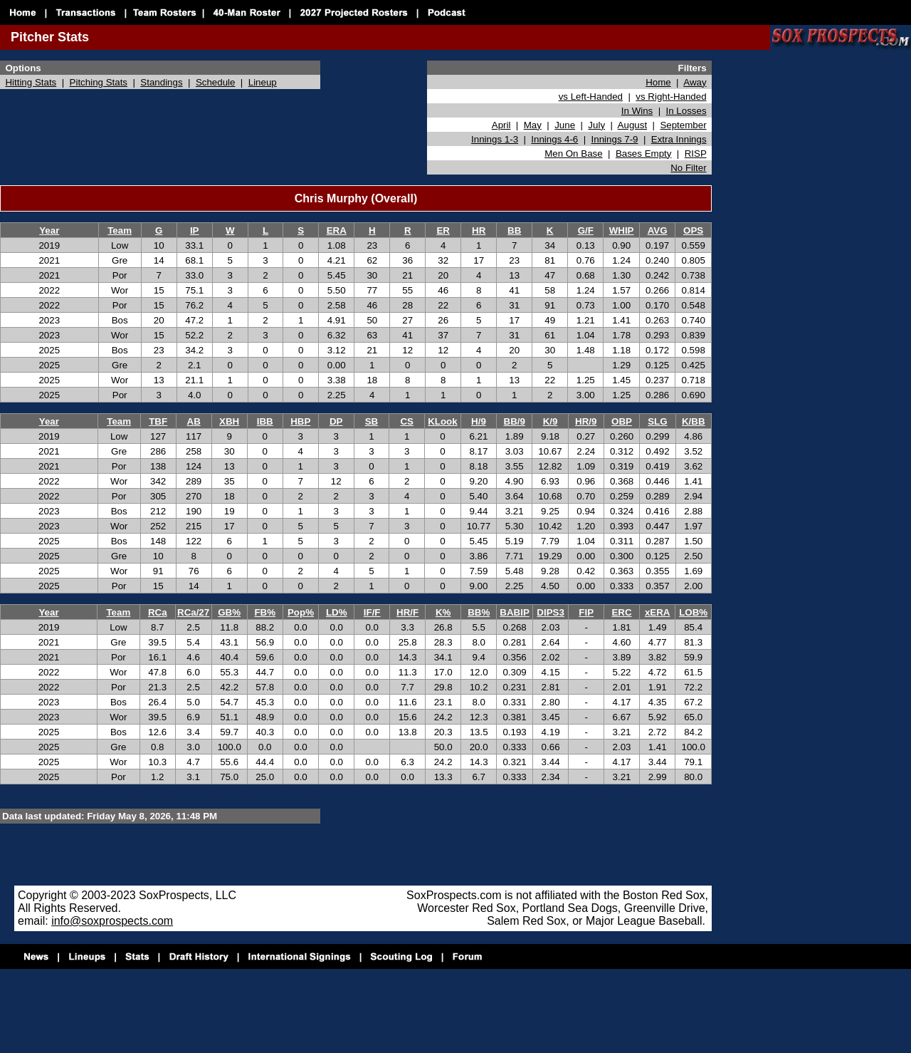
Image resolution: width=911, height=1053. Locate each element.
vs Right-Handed (671, 96)
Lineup (262, 82)
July (596, 125)
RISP (696, 153)
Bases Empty (644, 153)
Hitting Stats (30, 82)
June (564, 125)
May (533, 125)
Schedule (216, 82)
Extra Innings (679, 139)
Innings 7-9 (614, 139)
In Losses (686, 110)
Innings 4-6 (554, 139)
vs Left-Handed (591, 96)
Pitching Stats (99, 82)
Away (694, 82)
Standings (161, 82)
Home (658, 82)
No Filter (688, 167)
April (501, 125)
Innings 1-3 (494, 139)
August (633, 125)
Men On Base (573, 153)
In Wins (637, 110)
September (683, 125)
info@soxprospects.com (112, 921)
